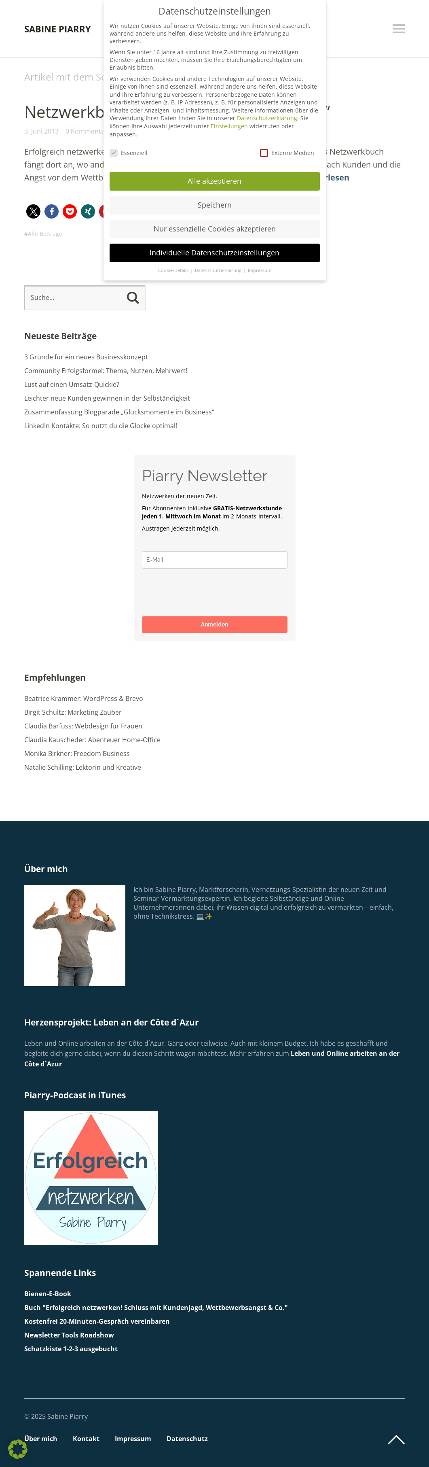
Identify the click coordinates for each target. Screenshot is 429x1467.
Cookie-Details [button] (174, 270)
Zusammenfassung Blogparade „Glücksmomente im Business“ (119, 412)
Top (396, 1440)
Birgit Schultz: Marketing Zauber (73, 712)
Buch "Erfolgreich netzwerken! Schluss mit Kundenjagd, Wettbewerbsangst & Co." (156, 1307)
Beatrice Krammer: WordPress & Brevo (83, 698)
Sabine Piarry (57, 29)
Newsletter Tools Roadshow (69, 1335)
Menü (399, 28)
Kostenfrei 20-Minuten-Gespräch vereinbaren (97, 1321)
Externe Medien (287, 153)
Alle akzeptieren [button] (214, 181)
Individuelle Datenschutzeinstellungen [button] (214, 252)
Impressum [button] (259, 270)
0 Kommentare (88, 131)
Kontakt (86, 1438)
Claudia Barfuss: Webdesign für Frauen (83, 726)
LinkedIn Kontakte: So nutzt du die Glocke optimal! (100, 425)
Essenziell (129, 153)
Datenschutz (187, 1438)
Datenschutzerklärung (267, 118)
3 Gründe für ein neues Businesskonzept (86, 356)
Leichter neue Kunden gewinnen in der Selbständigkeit (107, 398)
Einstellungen (229, 126)
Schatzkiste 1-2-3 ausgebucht (71, 1348)
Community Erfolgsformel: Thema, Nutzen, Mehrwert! (105, 370)
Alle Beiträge (45, 234)
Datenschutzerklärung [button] (219, 270)
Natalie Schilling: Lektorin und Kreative (82, 767)
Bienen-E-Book (47, 1293)
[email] (214, 560)
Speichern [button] (215, 205)
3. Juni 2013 (41, 131)
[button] (33, 211)
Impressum (133, 1438)
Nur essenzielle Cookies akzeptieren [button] (215, 229)
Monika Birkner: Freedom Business (77, 753)
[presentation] (203, 592)
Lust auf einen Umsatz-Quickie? (71, 384)
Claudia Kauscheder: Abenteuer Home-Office (92, 739)
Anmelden (214, 624)
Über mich (40, 1438)
